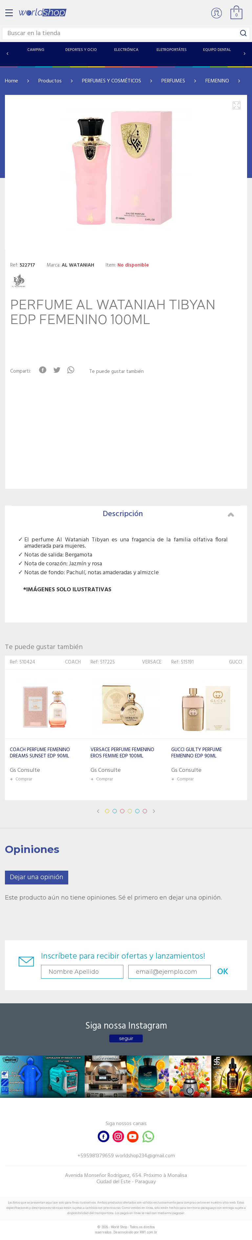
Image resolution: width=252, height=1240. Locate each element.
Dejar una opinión (36, 877)
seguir (126, 1038)
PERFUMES (173, 81)
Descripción (168, 514)
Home (11, 81)
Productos (50, 81)
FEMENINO (217, 81)
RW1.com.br (148, 1232)
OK (222, 972)
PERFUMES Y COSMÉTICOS (111, 81)
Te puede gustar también (116, 372)
